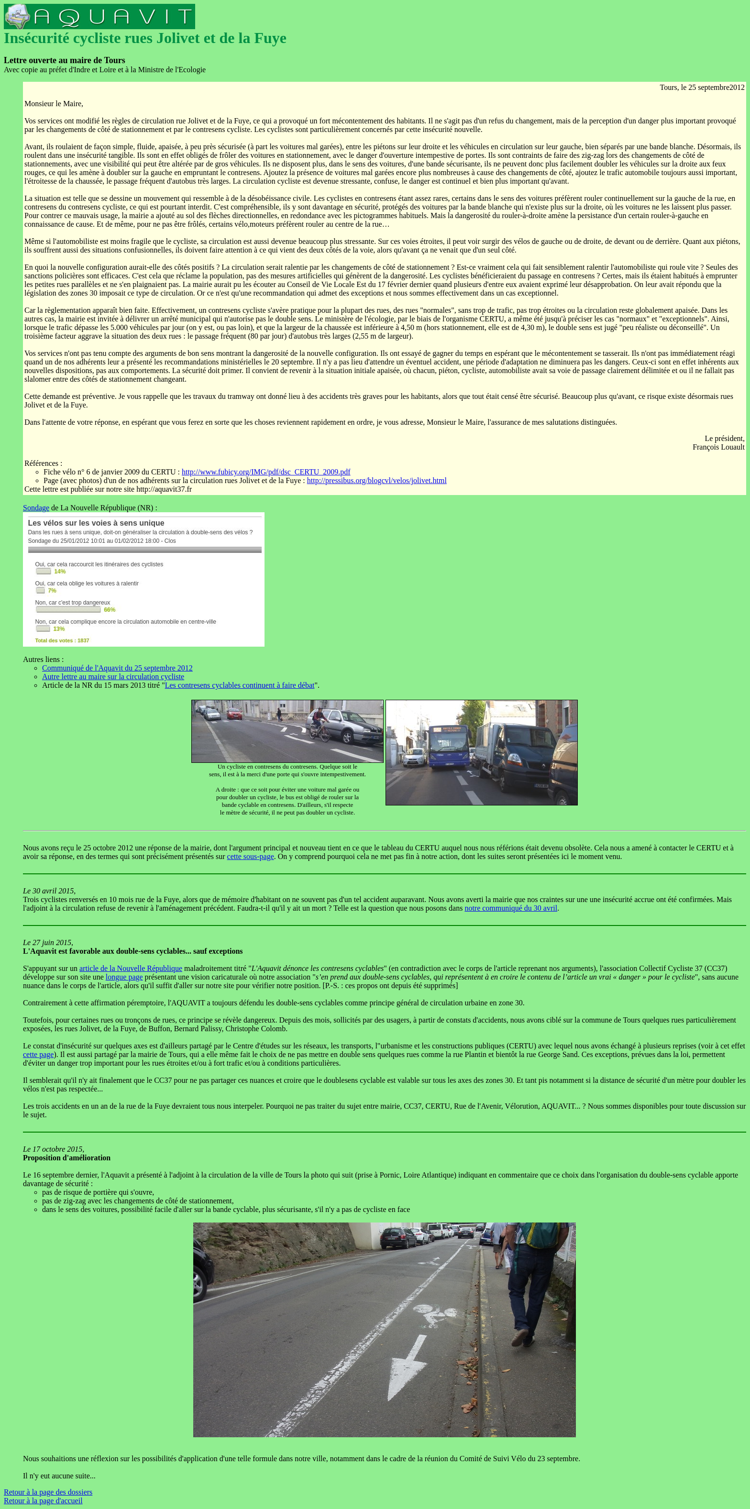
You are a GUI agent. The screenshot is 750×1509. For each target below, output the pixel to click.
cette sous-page (250, 856)
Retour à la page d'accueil (43, 1501)
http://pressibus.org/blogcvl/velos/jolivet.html (377, 480)
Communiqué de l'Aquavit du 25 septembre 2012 (117, 668)
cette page (38, 1054)
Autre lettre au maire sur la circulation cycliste (113, 676)
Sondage (36, 508)
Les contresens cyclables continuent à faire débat (240, 685)
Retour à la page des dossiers (48, 1492)
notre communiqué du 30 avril (510, 908)
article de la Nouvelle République (130, 968)
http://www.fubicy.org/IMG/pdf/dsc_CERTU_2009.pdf (266, 472)
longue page (124, 977)
